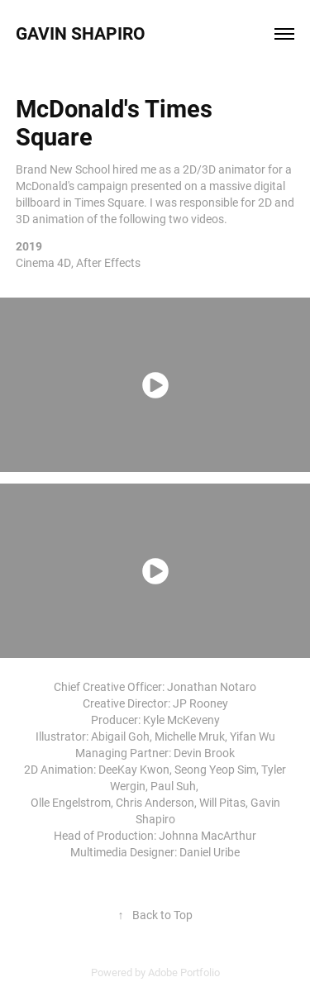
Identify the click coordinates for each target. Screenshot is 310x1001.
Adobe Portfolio (184, 972)
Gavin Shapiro (83, 33)
